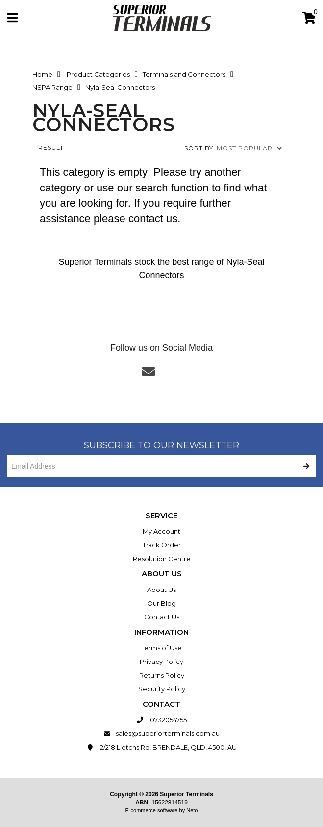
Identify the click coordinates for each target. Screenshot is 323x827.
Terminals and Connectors (184, 74)
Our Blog (161, 603)
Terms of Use (161, 648)
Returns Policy (161, 675)
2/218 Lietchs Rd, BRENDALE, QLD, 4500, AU (161, 747)
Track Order (162, 545)
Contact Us (161, 617)
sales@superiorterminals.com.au (161, 733)
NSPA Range (52, 87)
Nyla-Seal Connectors (120, 87)
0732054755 (161, 719)
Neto (192, 810)
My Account (161, 531)
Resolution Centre (162, 559)
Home (42, 74)
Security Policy (161, 689)
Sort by (198, 148)
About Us (161, 589)
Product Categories (98, 74)
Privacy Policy (161, 661)
